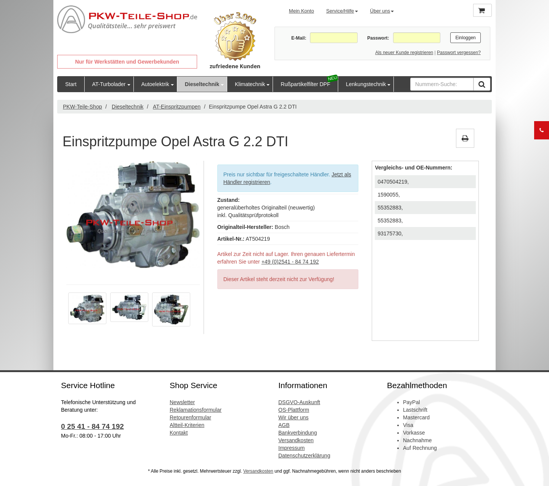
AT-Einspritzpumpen (177, 107)
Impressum (291, 448)
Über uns (382, 11)
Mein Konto (301, 11)
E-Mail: (298, 38)
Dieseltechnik (202, 84)
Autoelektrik (155, 84)
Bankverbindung (297, 433)
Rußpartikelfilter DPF (305, 84)
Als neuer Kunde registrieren (404, 52)
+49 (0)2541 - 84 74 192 (290, 262)
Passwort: (378, 38)
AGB (284, 425)
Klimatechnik (250, 84)
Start (71, 84)
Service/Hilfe (342, 11)
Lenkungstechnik (366, 84)
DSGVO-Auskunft (299, 402)
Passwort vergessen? (459, 52)
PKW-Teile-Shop (82, 107)
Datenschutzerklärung (304, 455)
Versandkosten (296, 440)
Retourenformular (190, 417)
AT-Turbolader (109, 84)
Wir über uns (293, 417)
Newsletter (182, 402)
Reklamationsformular (196, 410)
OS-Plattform (293, 410)
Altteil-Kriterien (187, 425)
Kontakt (179, 433)
